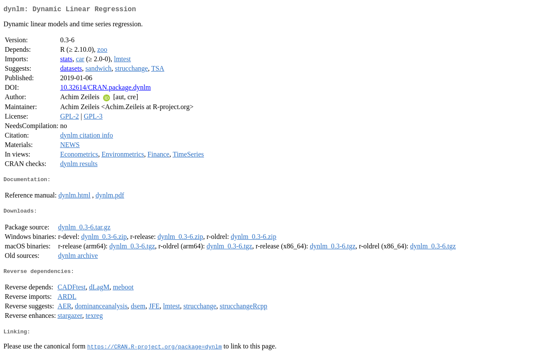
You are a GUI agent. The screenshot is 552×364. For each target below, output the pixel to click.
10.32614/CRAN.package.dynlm (105, 89)
